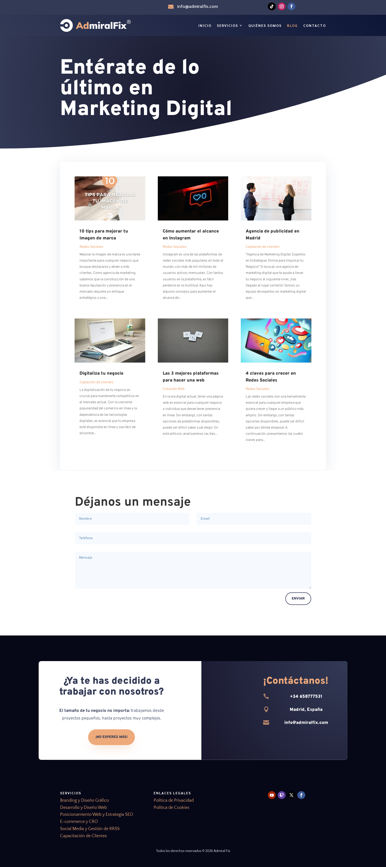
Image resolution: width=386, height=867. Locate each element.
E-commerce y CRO (79, 821)
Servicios (227, 25)
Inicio (204, 25)
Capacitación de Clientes (83, 836)
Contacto (314, 25)
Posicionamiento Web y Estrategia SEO (96, 814)
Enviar (298, 599)
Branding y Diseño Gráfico (84, 800)
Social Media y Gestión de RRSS (90, 828)
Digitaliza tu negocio (101, 373)
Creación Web (174, 389)
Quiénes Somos (265, 25)
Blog (292, 25)
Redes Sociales (91, 247)
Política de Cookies (171, 807)
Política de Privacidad (174, 800)
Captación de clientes (96, 382)
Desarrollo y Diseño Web (83, 807)
